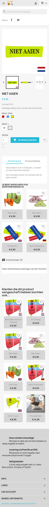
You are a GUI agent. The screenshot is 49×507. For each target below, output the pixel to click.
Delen (11, 20)
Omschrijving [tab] (14, 161)
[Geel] (13, 117)
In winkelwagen (24, 140)
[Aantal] (5, 140)
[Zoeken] (24, 11)
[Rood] (3, 117)
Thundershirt (36, 416)
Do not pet (12, 246)
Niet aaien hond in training (13, 320)
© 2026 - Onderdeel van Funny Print (19, 503)
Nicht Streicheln (37, 246)
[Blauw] (8, 117)
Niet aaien (12, 213)
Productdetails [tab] (32, 161)
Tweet (18, 20)
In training (35, 319)
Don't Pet (13, 384)
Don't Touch (13, 416)
